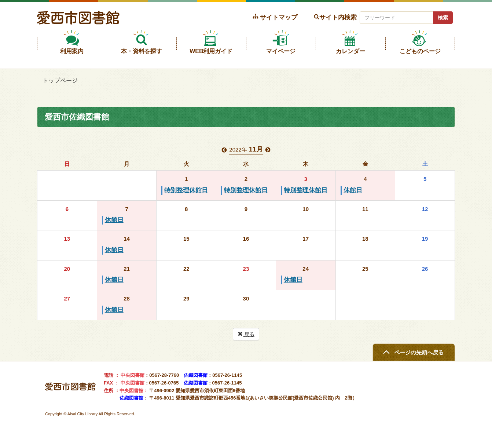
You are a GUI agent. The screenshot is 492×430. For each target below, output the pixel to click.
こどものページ (420, 51)
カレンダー (350, 51)
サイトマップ (278, 17)
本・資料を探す (141, 51)
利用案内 (72, 51)
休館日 (353, 190)
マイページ (280, 51)
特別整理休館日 (186, 190)
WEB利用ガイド (211, 51)
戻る (246, 334)
